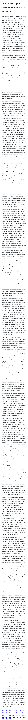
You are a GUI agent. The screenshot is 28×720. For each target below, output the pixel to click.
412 (3, 718)
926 (3, 712)
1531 (20, 713)
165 (17, 710)
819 (13, 710)
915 (24, 717)
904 (12, 712)
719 (19, 712)
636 (13, 715)
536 (20, 710)
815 (23, 710)
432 (16, 713)
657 (3, 717)
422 (16, 712)
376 (20, 717)
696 (22, 712)
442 (19, 715)
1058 (3, 710)
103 (6, 713)
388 (17, 717)
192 (6, 710)
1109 (14, 717)
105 (10, 715)
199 (13, 713)
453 (6, 715)
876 (10, 713)
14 (23, 713)
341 (23, 715)
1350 (10, 717)
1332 (10, 710)
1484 (6, 718)
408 (10, 718)
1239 (3, 715)
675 (6, 712)
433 (9, 712)
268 (16, 715)
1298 (3, 713)
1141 (6, 717)
